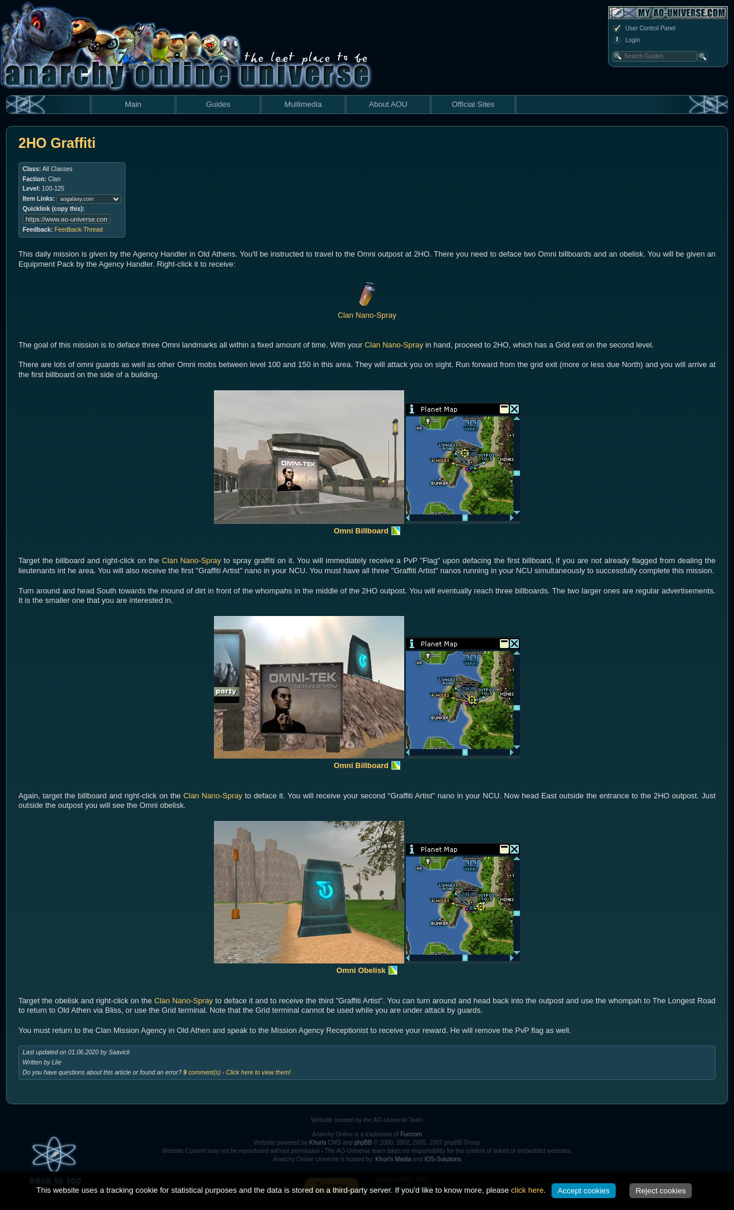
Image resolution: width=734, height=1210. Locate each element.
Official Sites (473, 104)
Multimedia (303, 104)
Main (133, 104)
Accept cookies (583, 1190)
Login (626, 40)
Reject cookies (660, 1190)
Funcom (411, 1134)
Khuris (317, 1142)
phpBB (363, 1142)
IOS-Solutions (442, 1159)
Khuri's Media (393, 1159)
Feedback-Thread (79, 229)
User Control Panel (643, 28)
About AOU (387, 104)
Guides (218, 104)
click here (527, 1190)
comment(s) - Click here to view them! (237, 1072)
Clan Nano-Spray (394, 344)
